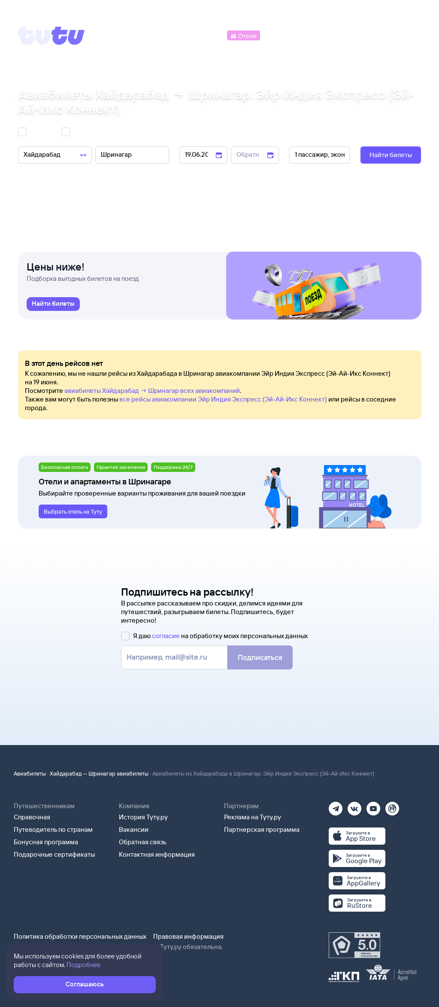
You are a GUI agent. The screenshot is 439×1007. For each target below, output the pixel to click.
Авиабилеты (30, 773)
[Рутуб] (392, 806)
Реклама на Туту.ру (252, 817)
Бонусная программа (46, 842)
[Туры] (319, 35)
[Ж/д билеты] (163, 35)
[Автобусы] (207, 35)
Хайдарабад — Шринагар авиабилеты (99, 773)
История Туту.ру (143, 817)
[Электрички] (282, 35)
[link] (53, 304)
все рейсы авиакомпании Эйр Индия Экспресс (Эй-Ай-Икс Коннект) (223, 399)
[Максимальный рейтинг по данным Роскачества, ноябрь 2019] (354, 945)
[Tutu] (51, 36)
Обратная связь (143, 842)
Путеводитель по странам (53, 829)
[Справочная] (403, 35)
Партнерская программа (262, 829)
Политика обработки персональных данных (80, 936)
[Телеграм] (335, 806)
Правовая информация (188, 936)
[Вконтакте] (354, 806)
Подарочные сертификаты (54, 854)
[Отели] (243, 35)
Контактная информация (157, 854)
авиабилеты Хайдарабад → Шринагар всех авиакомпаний (152, 390)
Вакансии (133, 829)
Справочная (32, 817)
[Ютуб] (373, 806)
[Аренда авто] (358, 35)
